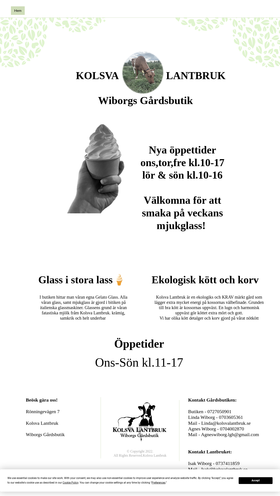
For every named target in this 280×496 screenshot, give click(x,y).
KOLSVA (97, 75)
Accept (256, 480)
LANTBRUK (196, 75)
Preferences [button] (158, 482)
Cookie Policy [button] (70, 482)
